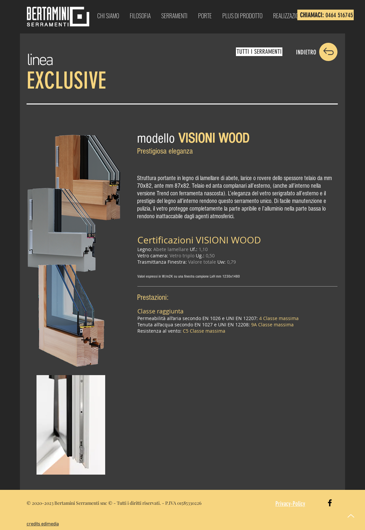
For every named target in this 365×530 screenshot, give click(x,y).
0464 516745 (339, 15)
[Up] (350, 515)
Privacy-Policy (290, 503)
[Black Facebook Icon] (329, 502)
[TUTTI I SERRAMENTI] (259, 51)
